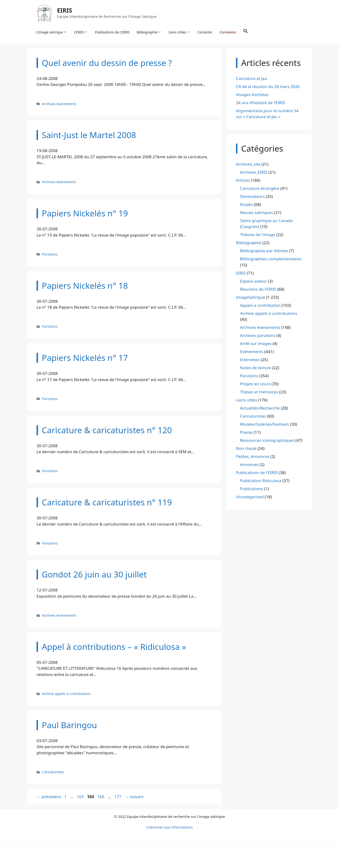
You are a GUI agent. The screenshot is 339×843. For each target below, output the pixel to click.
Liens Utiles (179, 32)
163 (80, 797)
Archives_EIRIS (253, 172)
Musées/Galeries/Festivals (264, 425)
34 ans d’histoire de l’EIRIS (260, 103)
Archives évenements (59, 104)
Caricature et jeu (251, 79)
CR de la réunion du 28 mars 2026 (268, 87)
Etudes (246, 205)
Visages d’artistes (252, 95)
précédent (49, 797)
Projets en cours (255, 384)
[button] (246, 32)
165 (101, 797)
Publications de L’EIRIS (112, 32)
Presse (246, 433)
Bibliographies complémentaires (270, 259)
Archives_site (248, 164)
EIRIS (64, 10)
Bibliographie (149, 32)
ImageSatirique (250, 297)
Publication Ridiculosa (260, 481)
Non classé (246, 449)
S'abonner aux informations (169, 827)
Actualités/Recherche (260, 408)
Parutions (49, 254)
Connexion (228, 32)
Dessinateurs (252, 197)
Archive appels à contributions (66, 694)
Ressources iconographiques (267, 441)
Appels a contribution (260, 305)
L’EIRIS (81, 32)
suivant (134, 797)
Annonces (249, 465)
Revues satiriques (256, 213)
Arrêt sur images (256, 344)
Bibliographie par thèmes (264, 251)
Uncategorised (250, 497)
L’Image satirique (52, 32)
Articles (243, 180)
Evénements (251, 352)
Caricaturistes (53, 772)
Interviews (250, 360)
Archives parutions (257, 336)
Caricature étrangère (259, 188)
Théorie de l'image (257, 235)
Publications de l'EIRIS (257, 473)
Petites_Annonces (252, 457)
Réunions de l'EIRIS (258, 289)
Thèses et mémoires (259, 392)
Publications (251, 489)
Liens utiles (246, 400)
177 (118, 797)
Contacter (205, 32)
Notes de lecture (255, 368)
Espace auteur (253, 281)
